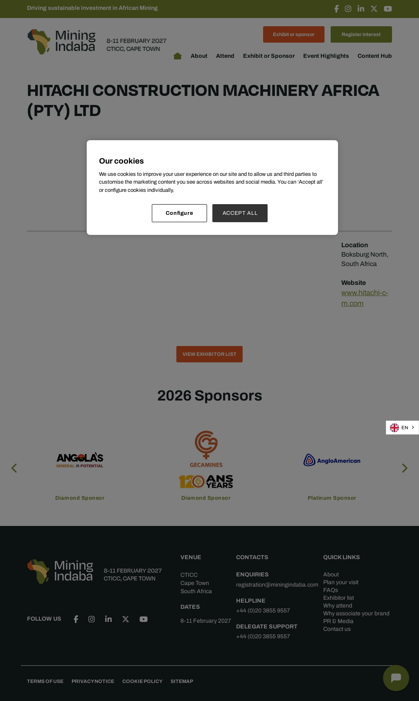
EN (399, 427)
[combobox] (402, 428)
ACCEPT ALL (240, 213)
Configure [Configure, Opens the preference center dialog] (180, 213)
